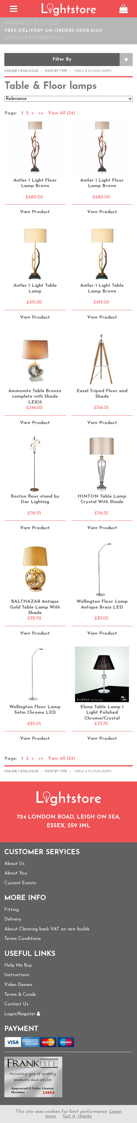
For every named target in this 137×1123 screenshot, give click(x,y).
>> (41, 113)
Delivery (12, 919)
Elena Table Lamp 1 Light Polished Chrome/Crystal (102, 713)
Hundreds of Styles (31, 23)
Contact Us (16, 1004)
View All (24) (61, 113)
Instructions (16, 975)
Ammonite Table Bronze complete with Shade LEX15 (34, 397)
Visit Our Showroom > (33, 38)
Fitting (11, 909)
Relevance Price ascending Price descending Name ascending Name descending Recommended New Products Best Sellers (68, 99)
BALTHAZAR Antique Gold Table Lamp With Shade (35, 607)
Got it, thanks (77, 1116)
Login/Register (22, 1014)
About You (15, 873)
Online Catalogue (21, 71)
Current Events (20, 883)
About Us (14, 863)
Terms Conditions (22, 938)
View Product (35, 212)
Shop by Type (56, 71)
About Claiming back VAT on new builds (46, 929)
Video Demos (18, 985)
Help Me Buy (18, 965)
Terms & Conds (20, 994)
